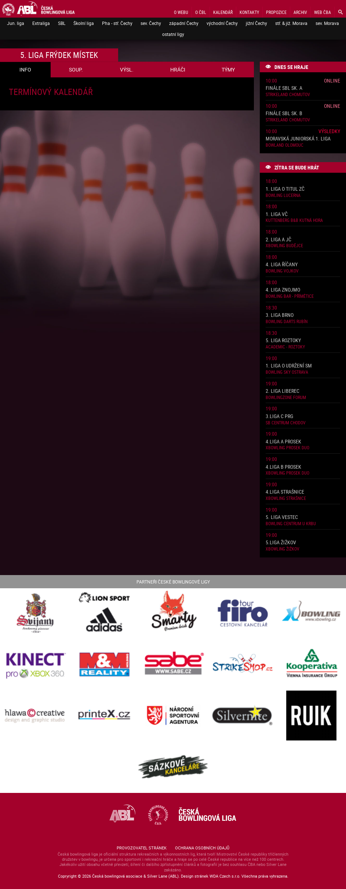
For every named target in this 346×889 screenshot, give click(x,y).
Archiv (300, 12)
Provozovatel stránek (142, 847)
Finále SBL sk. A (284, 88)
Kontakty (249, 12)
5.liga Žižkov (281, 542)
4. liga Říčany (282, 264)
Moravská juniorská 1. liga (298, 139)
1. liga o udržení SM (289, 366)
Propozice (276, 12)
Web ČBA (322, 12)
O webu (181, 12)
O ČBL (200, 12)
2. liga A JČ (278, 240)
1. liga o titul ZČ (285, 189)
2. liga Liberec (282, 391)
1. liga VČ (277, 214)
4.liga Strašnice (285, 492)
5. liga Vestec (282, 517)
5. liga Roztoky (283, 340)
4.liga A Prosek (283, 442)
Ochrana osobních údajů (202, 847)
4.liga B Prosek (283, 467)
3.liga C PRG (279, 416)
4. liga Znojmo (283, 290)
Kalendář (223, 12)
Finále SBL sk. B (284, 113)
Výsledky (329, 131)
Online (332, 80)
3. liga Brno (280, 315)
